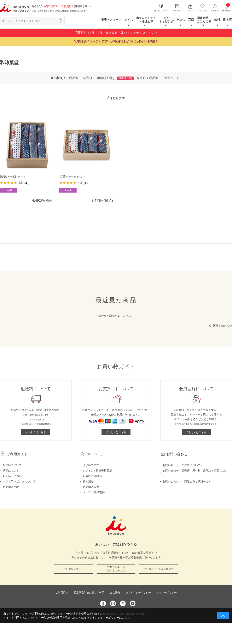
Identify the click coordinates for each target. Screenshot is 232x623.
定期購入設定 (91, 486)
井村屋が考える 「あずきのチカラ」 (116, 569)
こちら (126, 617)
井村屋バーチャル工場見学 (158, 568)
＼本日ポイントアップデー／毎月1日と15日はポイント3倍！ (116, 41)
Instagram (113, 603)
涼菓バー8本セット (13, 176)
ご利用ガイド (177, 10)
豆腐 (191, 19)
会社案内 (115, 592)
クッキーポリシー (167, 592)
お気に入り (202, 10)
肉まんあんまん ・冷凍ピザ (146, 19)
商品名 (73, 78)
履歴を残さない (222, 325)
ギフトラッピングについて (19, 481)
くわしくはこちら (36, 432)
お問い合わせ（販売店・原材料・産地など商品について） (195, 473)
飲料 (217, 19)
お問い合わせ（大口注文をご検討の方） (187, 481)
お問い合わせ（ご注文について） (183, 465)
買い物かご (227, 8)
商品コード (171, 78)
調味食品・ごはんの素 (204, 19)
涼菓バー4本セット (72, 176)
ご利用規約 (61, 592)
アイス (128, 19)
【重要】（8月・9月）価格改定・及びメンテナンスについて (116, 32)
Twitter (123, 603)
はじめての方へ (161, 10)
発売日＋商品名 (147, 78)
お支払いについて (13, 476)
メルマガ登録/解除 (94, 492)
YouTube (132, 603)
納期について (11, 470)
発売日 (87, 78)
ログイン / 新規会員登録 (97, 470)
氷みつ (181, 19)
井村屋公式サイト (73, 568)
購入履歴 (214, 10)
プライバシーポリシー (138, 592)
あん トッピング (166, 19)
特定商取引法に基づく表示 (89, 592)
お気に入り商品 (92, 476)
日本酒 (227, 19)
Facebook (103, 603)
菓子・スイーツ (111, 19)
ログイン (190, 10)
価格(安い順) (105, 78)
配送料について (12, 465)
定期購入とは (11, 486)
